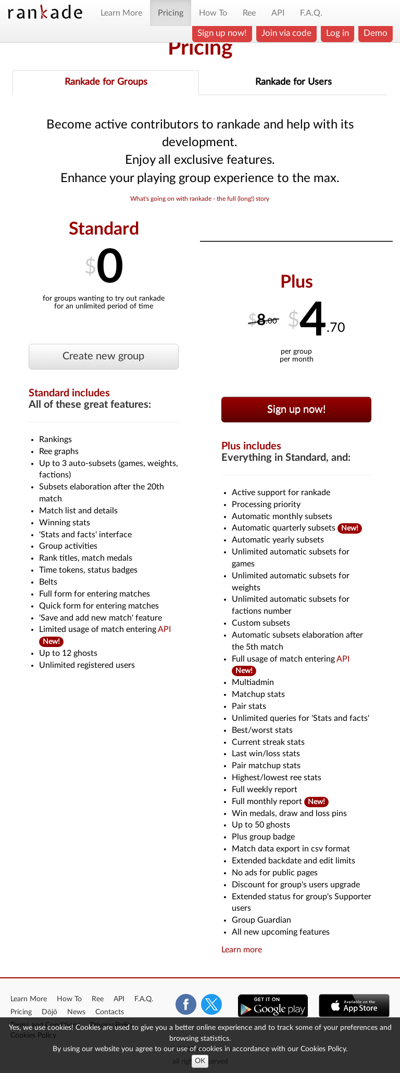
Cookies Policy (323, 1049)
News (76, 1012)
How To (213, 13)
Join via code (286, 33)
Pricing (170, 13)
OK (200, 1061)
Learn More (121, 13)
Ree (249, 13)
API (277, 13)
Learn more (241, 950)
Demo (376, 33)
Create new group (103, 356)
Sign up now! (222, 33)
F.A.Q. (311, 13)
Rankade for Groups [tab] (106, 82)
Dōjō (49, 1012)
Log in (337, 33)
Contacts (109, 1012)
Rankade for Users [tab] (293, 82)
